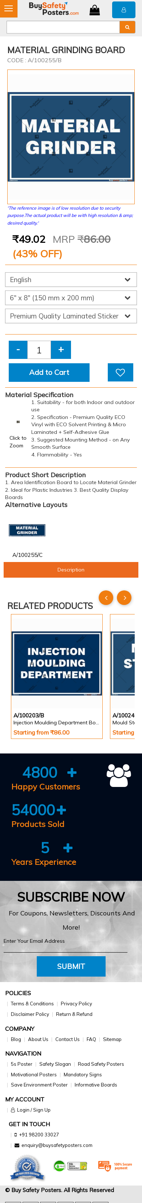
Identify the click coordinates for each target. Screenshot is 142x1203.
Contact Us (67, 1039)
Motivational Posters (34, 1074)
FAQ (91, 1039)
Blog (16, 1039)
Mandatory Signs (83, 1074)
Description (71, 569)
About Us (38, 1039)
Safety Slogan (55, 1064)
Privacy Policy (76, 1003)
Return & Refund (74, 1014)
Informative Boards (96, 1085)
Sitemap (112, 1039)
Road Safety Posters (101, 1064)
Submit (71, 966)
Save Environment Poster (39, 1085)
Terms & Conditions (32, 1003)
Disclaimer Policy (30, 1014)
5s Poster (21, 1064)
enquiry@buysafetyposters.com (56, 1145)
